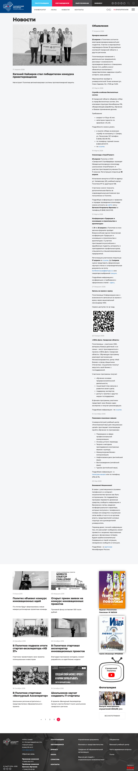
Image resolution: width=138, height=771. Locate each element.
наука (54, 10)
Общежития (114, 740)
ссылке (101, 147)
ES (120, 9)
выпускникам (82, 3)
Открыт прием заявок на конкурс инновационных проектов (67, 601)
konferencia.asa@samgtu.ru (102, 271)
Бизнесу (98, 3)
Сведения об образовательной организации (90, 751)
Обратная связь (28, 754)
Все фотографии (112, 716)
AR (127, 9)
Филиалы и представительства (90, 745)
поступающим (42, 3)
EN (117, 9)
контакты (79, 10)
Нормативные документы (88, 740)
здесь (112, 283)
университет (40, 10)
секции (114, 273)
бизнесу (54, 749)
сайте (110, 205)
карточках (108, 547)
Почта (111, 754)
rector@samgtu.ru (28, 750)
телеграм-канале (99, 474)
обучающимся (62, 3)
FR (122, 9)
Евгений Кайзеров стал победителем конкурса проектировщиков (43, 75)
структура (55, 759)
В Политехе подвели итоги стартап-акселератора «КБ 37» (30, 648)
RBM (130, 768)
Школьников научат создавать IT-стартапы (65, 694)
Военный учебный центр (119, 745)
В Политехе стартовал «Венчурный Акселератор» (30, 694)
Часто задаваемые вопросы (120, 749)
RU (115, 9)
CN (125, 9)
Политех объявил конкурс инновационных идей (30, 600)
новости (66, 10)
